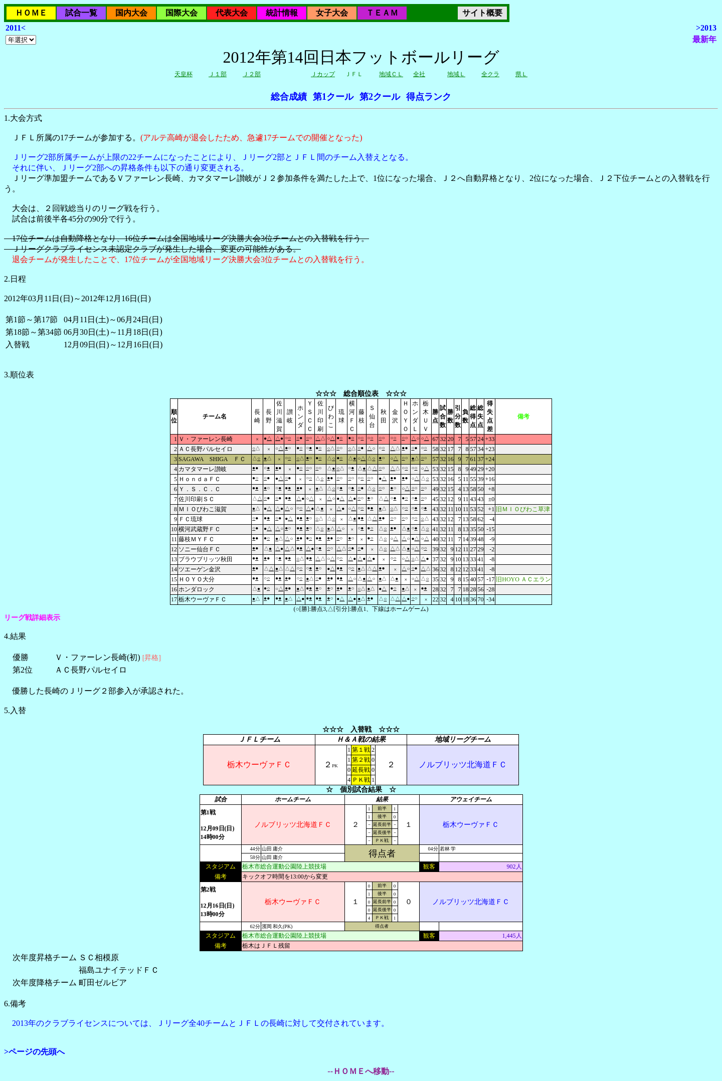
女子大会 (332, 13)
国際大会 (181, 13)
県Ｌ (521, 74)
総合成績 (289, 97)
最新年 (704, 39)
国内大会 (131, 13)
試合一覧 (81, 13)
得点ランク (428, 97)
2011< (16, 28)
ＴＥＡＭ (382, 13)
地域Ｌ (456, 74)
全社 (419, 74)
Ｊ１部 (218, 74)
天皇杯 (183, 74)
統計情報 (282, 13)
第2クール (379, 97)
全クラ (490, 74)
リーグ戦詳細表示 (32, 617)
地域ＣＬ (391, 74)
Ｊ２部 (252, 74)
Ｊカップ (323, 74)
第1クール (333, 97)
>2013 (706, 28)
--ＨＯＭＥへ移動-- (360, 1071)
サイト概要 (482, 13)
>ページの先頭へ (34, 1051)
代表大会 (232, 13)
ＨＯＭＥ (31, 13)
